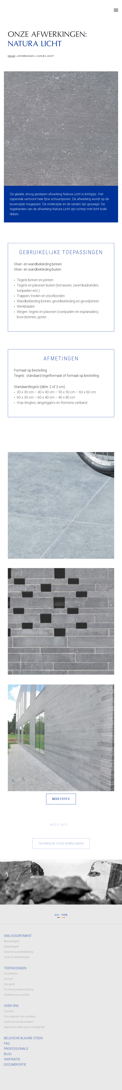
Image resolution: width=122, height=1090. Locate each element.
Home (11, 56)
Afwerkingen (25, 56)
